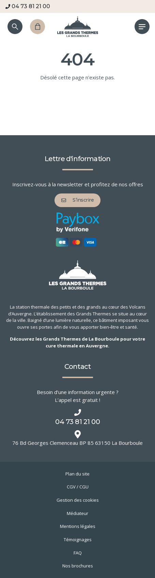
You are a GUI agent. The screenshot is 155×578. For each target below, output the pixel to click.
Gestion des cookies (78, 500)
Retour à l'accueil (77, 111)
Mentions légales (77, 526)
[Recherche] (15, 26)
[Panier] (37, 26)
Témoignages (78, 539)
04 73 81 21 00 (27, 6)
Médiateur (77, 513)
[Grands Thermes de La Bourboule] (77, 26)
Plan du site (77, 474)
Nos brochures (77, 566)
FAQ (78, 553)
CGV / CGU (78, 487)
